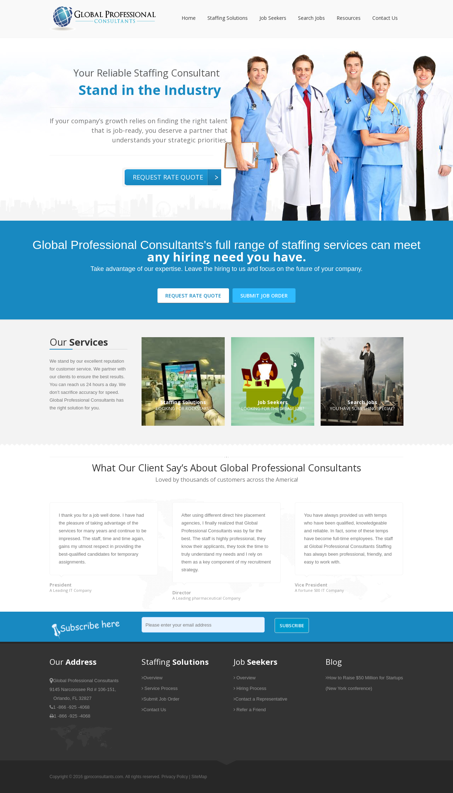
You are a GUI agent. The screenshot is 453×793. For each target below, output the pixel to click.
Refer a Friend (250, 709)
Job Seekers (272, 18)
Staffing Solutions (227, 18)
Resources (349, 18)
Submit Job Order (264, 295)
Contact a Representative (260, 699)
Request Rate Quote (168, 177)
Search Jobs (311, 18)
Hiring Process (250, 688)
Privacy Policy (174, 776)
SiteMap (199, 776)
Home (189, 18)
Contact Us (385, 18)
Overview (152, 677)
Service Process (160, 688)
